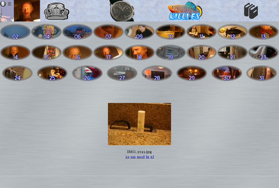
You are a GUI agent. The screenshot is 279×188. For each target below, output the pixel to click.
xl (152, 156)
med (141, 156)
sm (133, 156)
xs (127, 156)
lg (147, 156)
